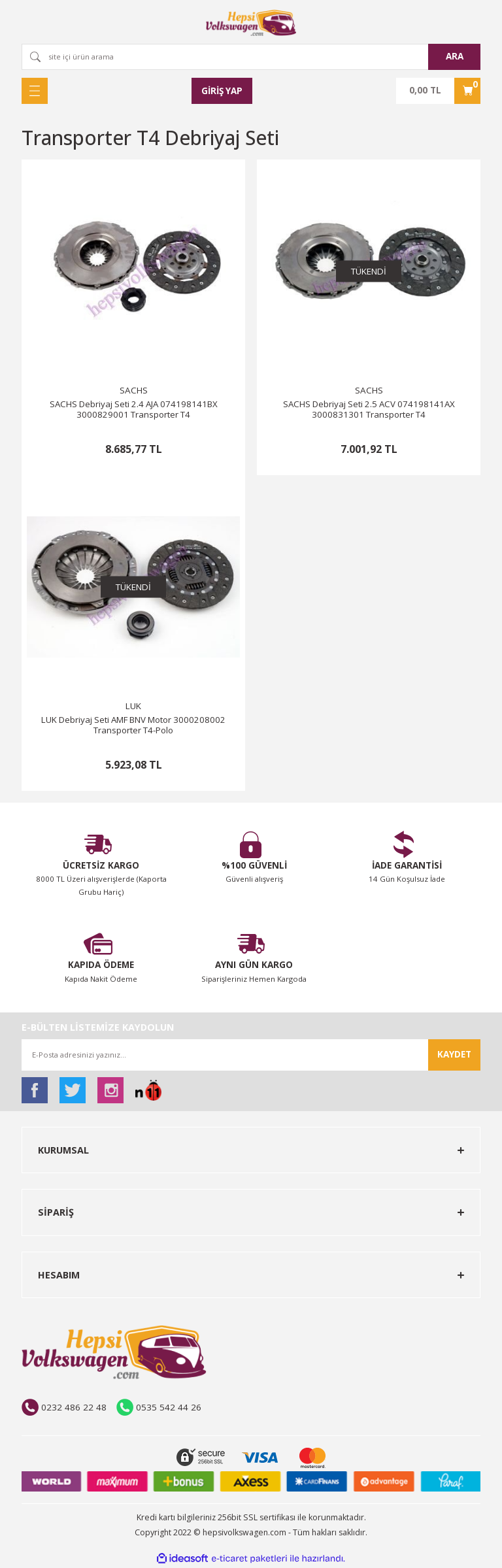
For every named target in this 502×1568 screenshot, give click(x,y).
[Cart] (438, 91)
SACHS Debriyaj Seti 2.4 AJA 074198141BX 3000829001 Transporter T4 (134, 409)
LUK (133, 706)
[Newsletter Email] (251, 1055)
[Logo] (251, 23)
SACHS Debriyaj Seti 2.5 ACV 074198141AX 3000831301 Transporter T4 (369, 409)
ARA (454, 56)
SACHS (134, 390)
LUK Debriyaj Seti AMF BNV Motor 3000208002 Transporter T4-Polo (133, 725)
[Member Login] (222, 91)
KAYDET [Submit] (454, 1054)
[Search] (251, 57)
